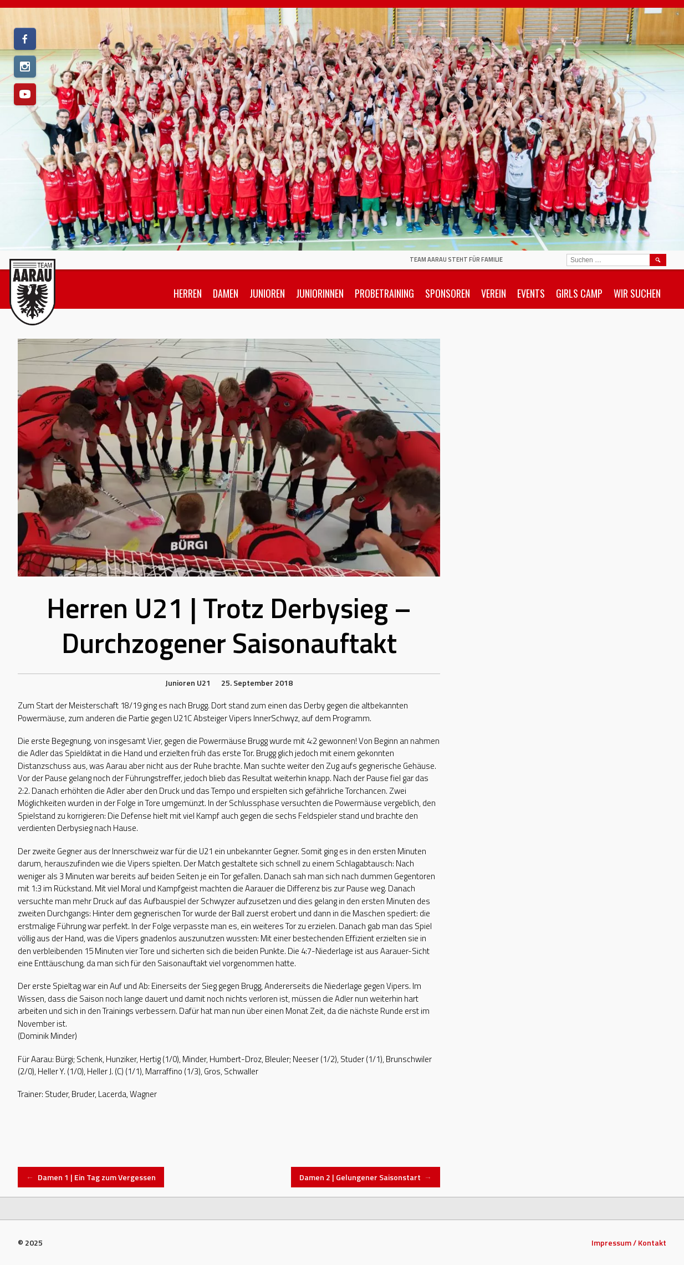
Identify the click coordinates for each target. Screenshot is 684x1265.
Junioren (267, 293)
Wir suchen (637, 293)
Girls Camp (579, 293)
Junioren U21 (188, 682)
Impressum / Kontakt (628, 1242)
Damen (225, 293)
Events (531, 293)
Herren (187, 293)
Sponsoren (447, 293)
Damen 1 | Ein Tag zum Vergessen (91, 1177)
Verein (493, 293)
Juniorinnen (320, 293)
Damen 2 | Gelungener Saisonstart (365, 1177)
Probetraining (384, 293)
